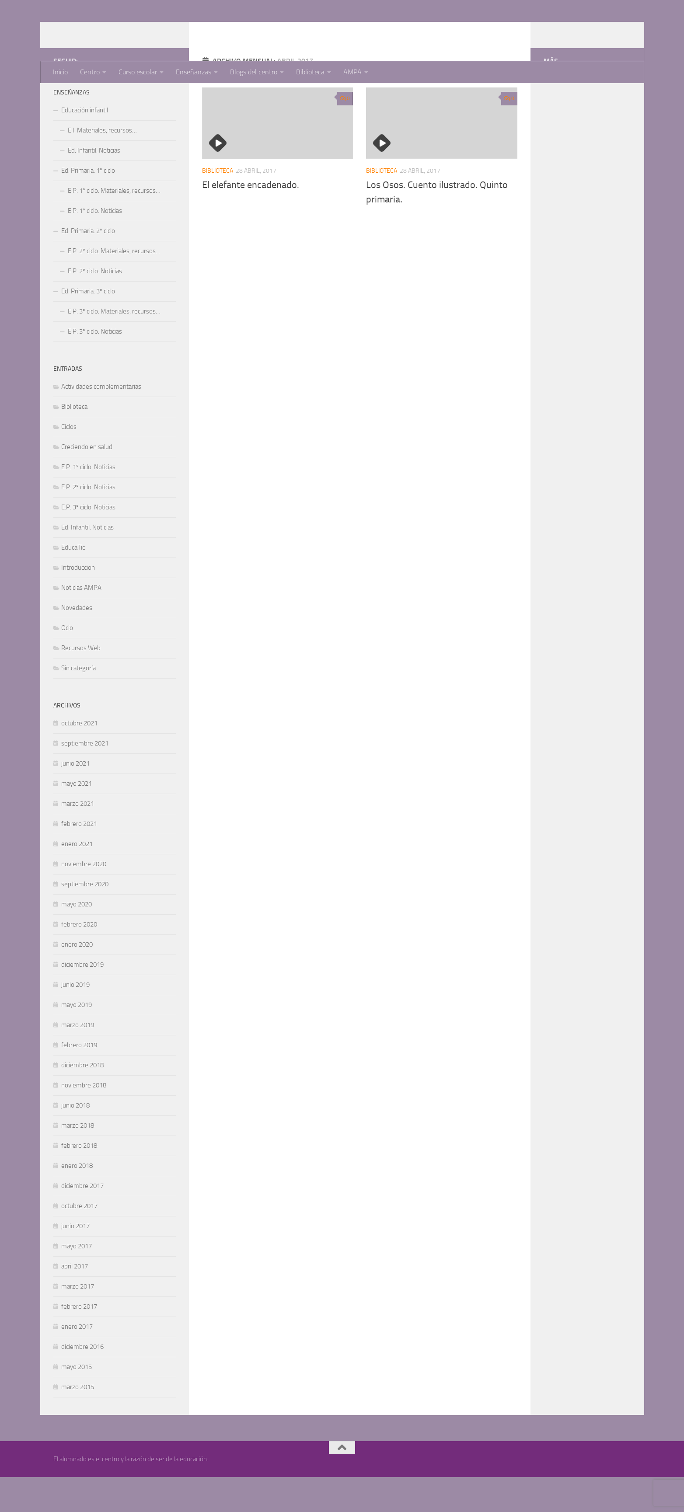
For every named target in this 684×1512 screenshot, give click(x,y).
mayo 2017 (76, 1281)
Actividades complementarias (101, 421)
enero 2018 (77, 1201)
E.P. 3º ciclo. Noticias (95, 366)
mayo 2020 (76, 939)
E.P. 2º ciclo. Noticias (95, 306)
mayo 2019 (76, 1040)
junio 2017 (75, 1261)
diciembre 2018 (82, 1100)
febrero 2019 (79, 1080)
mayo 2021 (76, 818)
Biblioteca (310, 72)
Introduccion (78, 602)
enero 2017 (77, 1362)
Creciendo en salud (86, 482)
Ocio (67, 663)
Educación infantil (84, 145)
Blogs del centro (253, 72)
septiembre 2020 (84, 919)
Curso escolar (138, 72)
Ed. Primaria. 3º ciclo (88, 326)
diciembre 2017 (82, 1221)
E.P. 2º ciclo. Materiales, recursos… (114, 286)
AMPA (352, 72)
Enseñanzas (193, 72)
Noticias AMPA (81, 623)
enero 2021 (77, 879)
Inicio (60, 72)
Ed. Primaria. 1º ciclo (88, 205)
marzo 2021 (77, 839)
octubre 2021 (79, 758)
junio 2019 (75, 1020)
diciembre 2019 (82, 999)
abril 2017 (74, 1301)
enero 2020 (77, 979)
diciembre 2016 (82, 1382)
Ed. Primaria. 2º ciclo (88, 266)
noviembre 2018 (83, 1120)
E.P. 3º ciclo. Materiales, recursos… (114, 346)
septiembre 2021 (84, 778)
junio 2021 (75, 798)
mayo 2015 (76, 1402)
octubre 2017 (79, 1241)
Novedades (76, 643)
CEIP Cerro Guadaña (128, 30)
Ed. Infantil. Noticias (94, 185)
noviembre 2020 (83, 899)
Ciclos (69, 462)
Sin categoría (78, 703)
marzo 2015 (77, 1422)
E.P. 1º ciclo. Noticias (95, 246)
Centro (90, 72)
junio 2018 (75, 1140)
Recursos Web (81, 683)
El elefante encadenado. (250, 220)
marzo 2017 (77, 1321)
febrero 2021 (79, 859)
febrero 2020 (79, 959)
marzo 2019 (77, 1060)
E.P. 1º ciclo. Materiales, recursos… (114, 226)
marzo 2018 (77, 1160)
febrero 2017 (79, 1341)
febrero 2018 (79, 1181)
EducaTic (73, 582)
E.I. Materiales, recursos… (102, 165)
